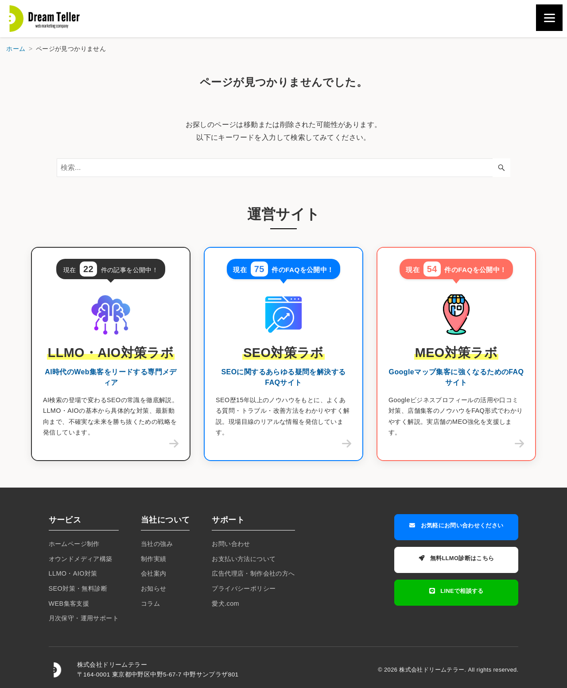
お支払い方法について (244, 558)
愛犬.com (225, 603)
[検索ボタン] (501, 167)
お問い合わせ (231, 543)
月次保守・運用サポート (84, 618)
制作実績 (154, 558)
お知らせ (154, 588)
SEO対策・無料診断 (78, 588)
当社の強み (157, 543)
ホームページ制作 (74, 543)
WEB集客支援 (69, 603)
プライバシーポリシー (244, 588)
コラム (150, 603)
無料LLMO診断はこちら (456, 555)
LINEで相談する (456, 586)
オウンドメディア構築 (81, 558)
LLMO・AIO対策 (73, 573)
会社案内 (154, 573)
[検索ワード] (283, 167)
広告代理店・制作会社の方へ (253, 573)
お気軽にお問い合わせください (456, 525)
